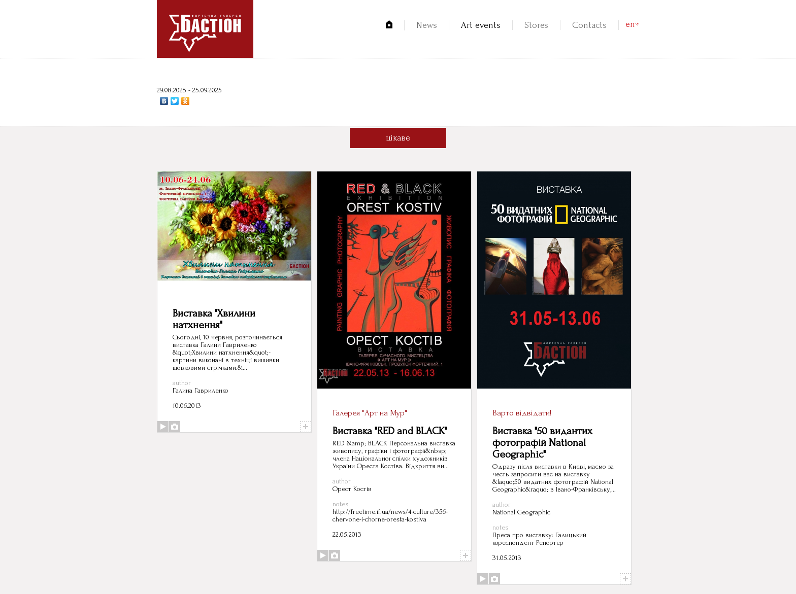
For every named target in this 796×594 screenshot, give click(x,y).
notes (340, 504)
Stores (536, 25)
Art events (481, 25)
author (182, 383)
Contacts (589, 25)
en (630, 24)
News (426, 25)
